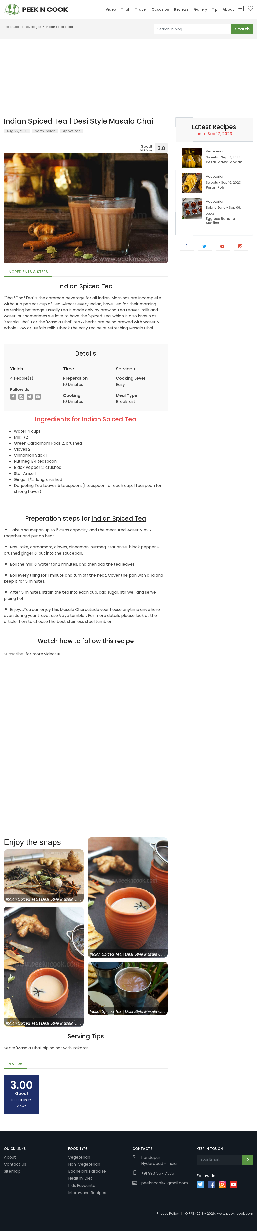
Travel (141, 9)
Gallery (200, 9)
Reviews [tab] (15, 1064)
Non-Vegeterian (84, 1164)
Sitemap (12, 1171)
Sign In (241, 9)
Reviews (181, 9)
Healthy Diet (80, 1178)
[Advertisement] (128, 74)
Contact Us (15, 1164)
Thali (125, 9)
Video (111, 9)
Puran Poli (215, 187)
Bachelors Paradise (87, 1171)
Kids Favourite (81, 1185)
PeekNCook (12, 27)
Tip (215, 9)
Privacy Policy (168, 1213)
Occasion (160, 9)
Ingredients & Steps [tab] (28, 271)
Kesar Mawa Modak (224, 162)
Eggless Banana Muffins (220, 220)
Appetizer (71, 131)
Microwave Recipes (87, 1192)
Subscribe (13, 654)
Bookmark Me (250, 9)
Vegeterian (79, 1157)
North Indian (45, 131)
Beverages (33, 27)
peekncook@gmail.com (164, 1183)
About (228, 9)
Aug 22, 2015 (17, 131)
